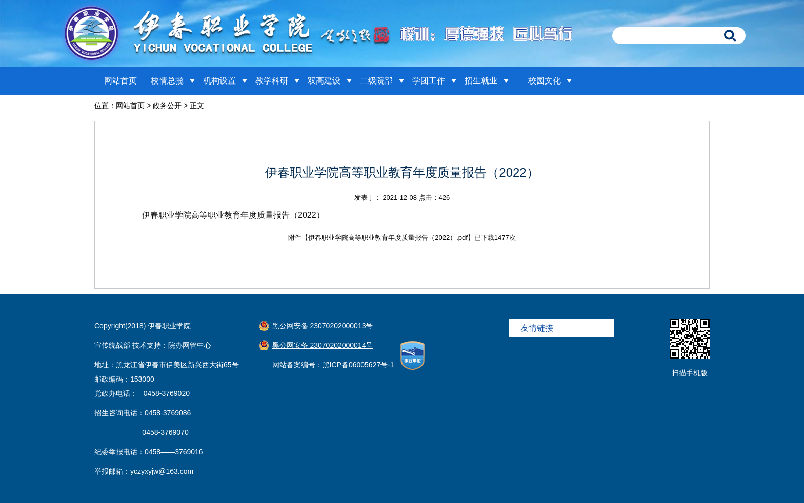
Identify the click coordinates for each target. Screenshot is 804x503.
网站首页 (120, 80)
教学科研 (271, 80)
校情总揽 (167, 80)
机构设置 (219, 80)
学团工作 (428, 80)
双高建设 (324, 80)
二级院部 (376, 80)
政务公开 (167, 105)
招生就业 (481, 80)
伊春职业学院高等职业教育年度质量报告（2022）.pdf (388, 237)
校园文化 (544, 80)
